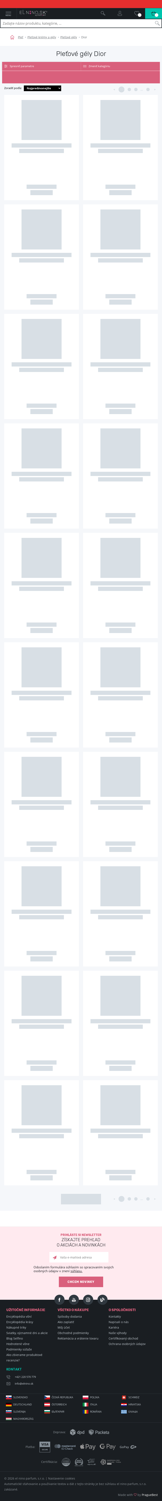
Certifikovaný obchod (123, 1338)
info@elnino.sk (24, 1383)
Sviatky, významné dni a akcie (27, 1333)
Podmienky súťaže (19, 1349)
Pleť (20, 37)
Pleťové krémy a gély (41, 37)
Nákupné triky (16, 1327)
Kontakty (115, 1316)
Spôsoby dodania (70, 1316)
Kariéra (114, 1327)
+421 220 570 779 (25, 1377)
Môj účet (64, 1327)
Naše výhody (118, 1333)
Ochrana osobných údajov (127, 1344)
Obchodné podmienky (73, 1333)
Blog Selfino (14, 1338)
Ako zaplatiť (66, 1322)
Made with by (138, 1495)
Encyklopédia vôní (19, 1316)
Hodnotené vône (18, 1344)
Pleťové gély (68, 37)
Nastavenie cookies (61, 1478)
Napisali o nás (119, 1322)
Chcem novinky (81, 1282)
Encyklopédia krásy (19, 1322)
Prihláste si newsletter (81, 1240)
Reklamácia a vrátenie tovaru (78, 1338)
